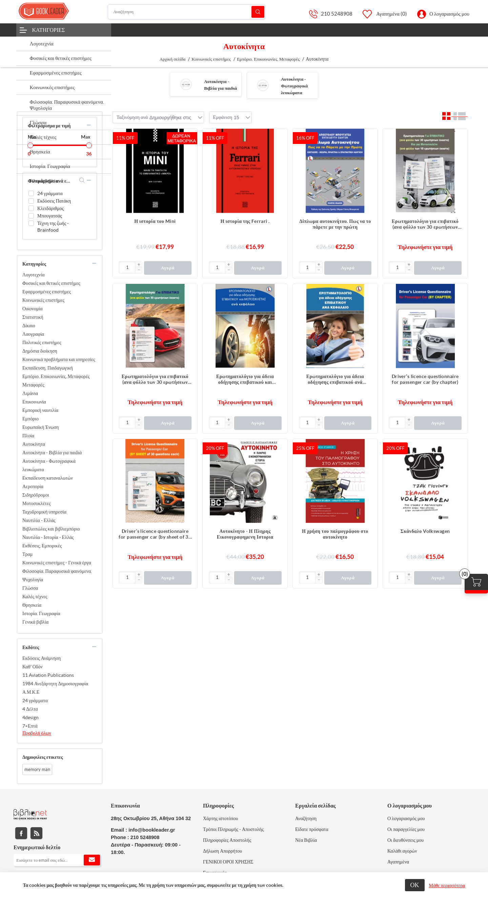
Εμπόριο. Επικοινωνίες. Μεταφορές (56, 376)
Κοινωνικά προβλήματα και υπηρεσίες (58, 359)
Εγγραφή (92, 860)
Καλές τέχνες (34, 596)
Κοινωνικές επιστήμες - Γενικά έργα (56, 562)
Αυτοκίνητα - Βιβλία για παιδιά (52, 452)
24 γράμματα (50, 193)
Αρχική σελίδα (173, 59)
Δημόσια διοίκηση (39, 351)
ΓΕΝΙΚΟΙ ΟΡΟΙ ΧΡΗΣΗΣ (228, 861)
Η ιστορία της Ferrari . (245, 221)
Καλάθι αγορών (402, 851)
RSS (36, 833)
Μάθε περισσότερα (447, 885)
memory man (37, 769)
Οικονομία (32, 308)
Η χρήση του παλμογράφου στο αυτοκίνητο (335, 534)
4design (30, 717)
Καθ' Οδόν (32, 666)
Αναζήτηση (257, 12)
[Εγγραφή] (57, 860)
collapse (89, 125)
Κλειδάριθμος (50, 208)
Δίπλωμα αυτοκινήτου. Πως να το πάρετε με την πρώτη (335, 224)
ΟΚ (414, 885)
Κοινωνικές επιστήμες (43, 300)
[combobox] (170, 117)
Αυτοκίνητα (33, 444)
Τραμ (27, 554)
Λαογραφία (33, 334)
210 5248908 (336, 14)
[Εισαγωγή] (127, 267)
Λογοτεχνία (33, 274)
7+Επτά (30, 726)
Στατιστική (32, 317)
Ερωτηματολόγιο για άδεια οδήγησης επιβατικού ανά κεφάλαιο (335, 379)
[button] (138, 265)
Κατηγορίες (48, 30)
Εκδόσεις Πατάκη (54, 201)
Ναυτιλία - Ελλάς (39, 520)
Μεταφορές (33, 385)
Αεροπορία (32, 486)
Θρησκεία (31, 605)
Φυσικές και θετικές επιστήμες (51, 283)
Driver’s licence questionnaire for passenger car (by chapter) (425, 379)
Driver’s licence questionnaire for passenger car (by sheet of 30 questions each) (155, 534)
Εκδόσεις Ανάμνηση (41, 658)
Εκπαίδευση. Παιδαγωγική (47, 368)
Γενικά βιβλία (35, 622)
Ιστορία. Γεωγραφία (41, 613)
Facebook (21, 833)
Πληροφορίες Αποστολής (227, 840)
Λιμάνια (30, 393)
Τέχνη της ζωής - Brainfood (53, 227)
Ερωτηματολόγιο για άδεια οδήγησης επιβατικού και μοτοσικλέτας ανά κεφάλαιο (245, 379)
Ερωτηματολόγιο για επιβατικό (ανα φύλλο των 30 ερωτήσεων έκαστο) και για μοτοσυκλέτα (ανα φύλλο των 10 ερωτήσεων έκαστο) (425, 224)
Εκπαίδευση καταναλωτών (47, 478)
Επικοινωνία (34, 401)
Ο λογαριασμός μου (449, 14)
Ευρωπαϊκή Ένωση (40, 427)
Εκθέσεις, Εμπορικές (42, 545)
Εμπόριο (30, 418)
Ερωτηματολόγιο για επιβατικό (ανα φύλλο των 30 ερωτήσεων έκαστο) (155, 379)
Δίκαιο (28, 325)
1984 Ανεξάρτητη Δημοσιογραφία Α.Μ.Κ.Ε (55, 688)
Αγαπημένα (398, 861)
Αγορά (168, 267)
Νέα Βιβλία (306, 840)
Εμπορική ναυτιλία (40, 410)
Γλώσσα (30, 588)
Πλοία (28, 435)
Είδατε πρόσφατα (311, 829)
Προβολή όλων (36, 733)
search (82, 180)
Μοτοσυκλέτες (36, 503)
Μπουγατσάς (49, 215)
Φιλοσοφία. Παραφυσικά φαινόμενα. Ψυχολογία (57, 575)
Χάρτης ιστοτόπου (220, 818)
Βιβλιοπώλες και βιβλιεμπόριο (51, 528)
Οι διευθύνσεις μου (405, 840)
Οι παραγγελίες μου (406, 829)
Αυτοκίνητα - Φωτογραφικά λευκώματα (294, 86)
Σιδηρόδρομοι (35, 495)
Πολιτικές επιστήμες (41, 342)
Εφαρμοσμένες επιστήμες (46, 291)
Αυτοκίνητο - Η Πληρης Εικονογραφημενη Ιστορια (245, 534)
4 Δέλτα (30, 709)
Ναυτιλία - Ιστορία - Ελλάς (48, 537)
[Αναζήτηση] (187, 11)
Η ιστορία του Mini (155, 221)
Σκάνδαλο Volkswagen (425, 531)
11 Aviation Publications (48, 675)
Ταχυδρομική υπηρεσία (44, 512)
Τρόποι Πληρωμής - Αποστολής (233, 829)
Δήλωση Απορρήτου (222, 851)
